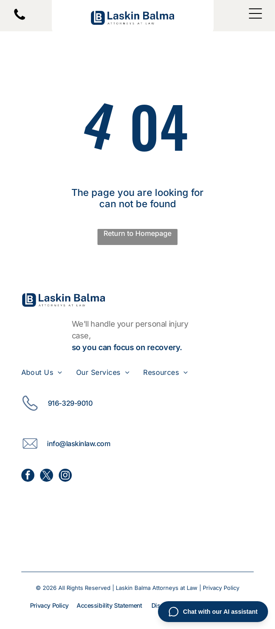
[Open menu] (255, 13)
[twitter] (46, 476)
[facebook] (27, 476)
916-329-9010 (70, 403)
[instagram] (65, 476)
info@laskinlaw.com (78, 443)
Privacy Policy (221, 587)
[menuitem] (48, 372)
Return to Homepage (137, 233)
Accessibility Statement (109, 605)
